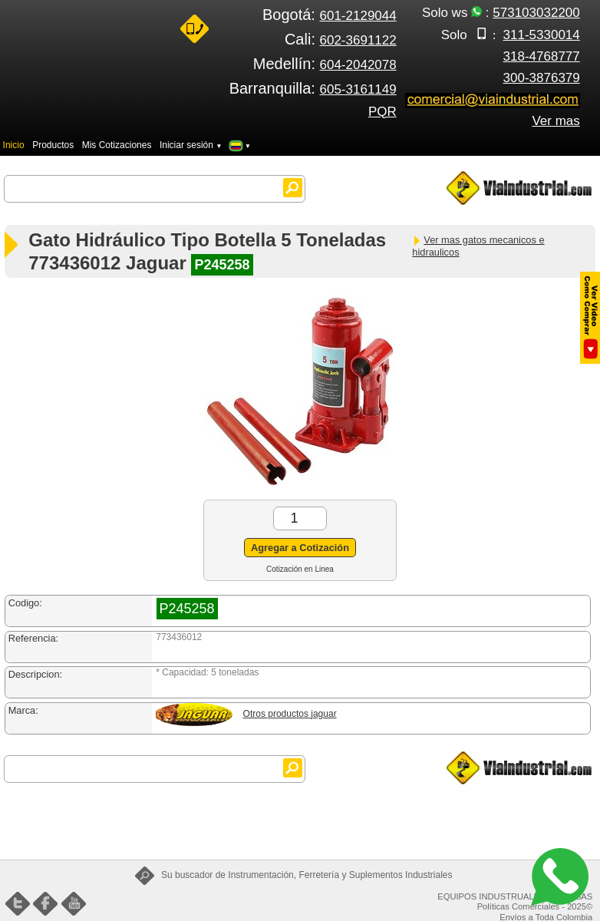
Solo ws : (501, 12)
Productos (53, 145)
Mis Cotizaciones (117, 145)
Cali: (341, 39)
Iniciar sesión (191, 145)
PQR (382, 111)
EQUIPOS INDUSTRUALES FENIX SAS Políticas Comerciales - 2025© (514, 902)
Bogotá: (329, 14)
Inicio (14, 145)
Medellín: (325, 63)
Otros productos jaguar (290, 713)
